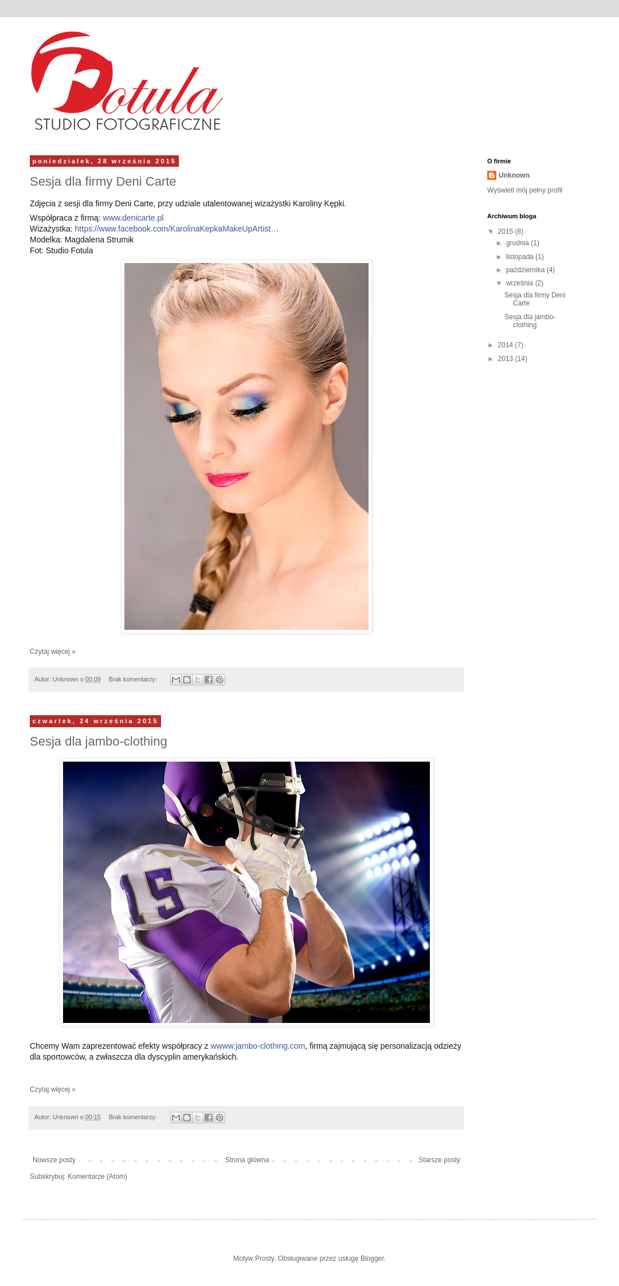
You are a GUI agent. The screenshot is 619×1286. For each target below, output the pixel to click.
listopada (520, 257)
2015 (506, 232)
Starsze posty (439, 1160)
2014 (506, 345)
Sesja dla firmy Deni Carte (103, 181)
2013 (506, 359)
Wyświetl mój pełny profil (524, 190)
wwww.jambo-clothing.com (257, 1045)
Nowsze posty (54, 1160)
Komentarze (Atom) (97, 1177)
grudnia (518, 243)
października (526, 270)
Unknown (514, 175)
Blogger (372, 1258)
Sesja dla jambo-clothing (98, 741)
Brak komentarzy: (134, 679)
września (520, 283)
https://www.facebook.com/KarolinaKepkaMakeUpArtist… (177, 228)
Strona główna (247, 1160)
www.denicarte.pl (133, 217)
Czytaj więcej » (53, 652)
